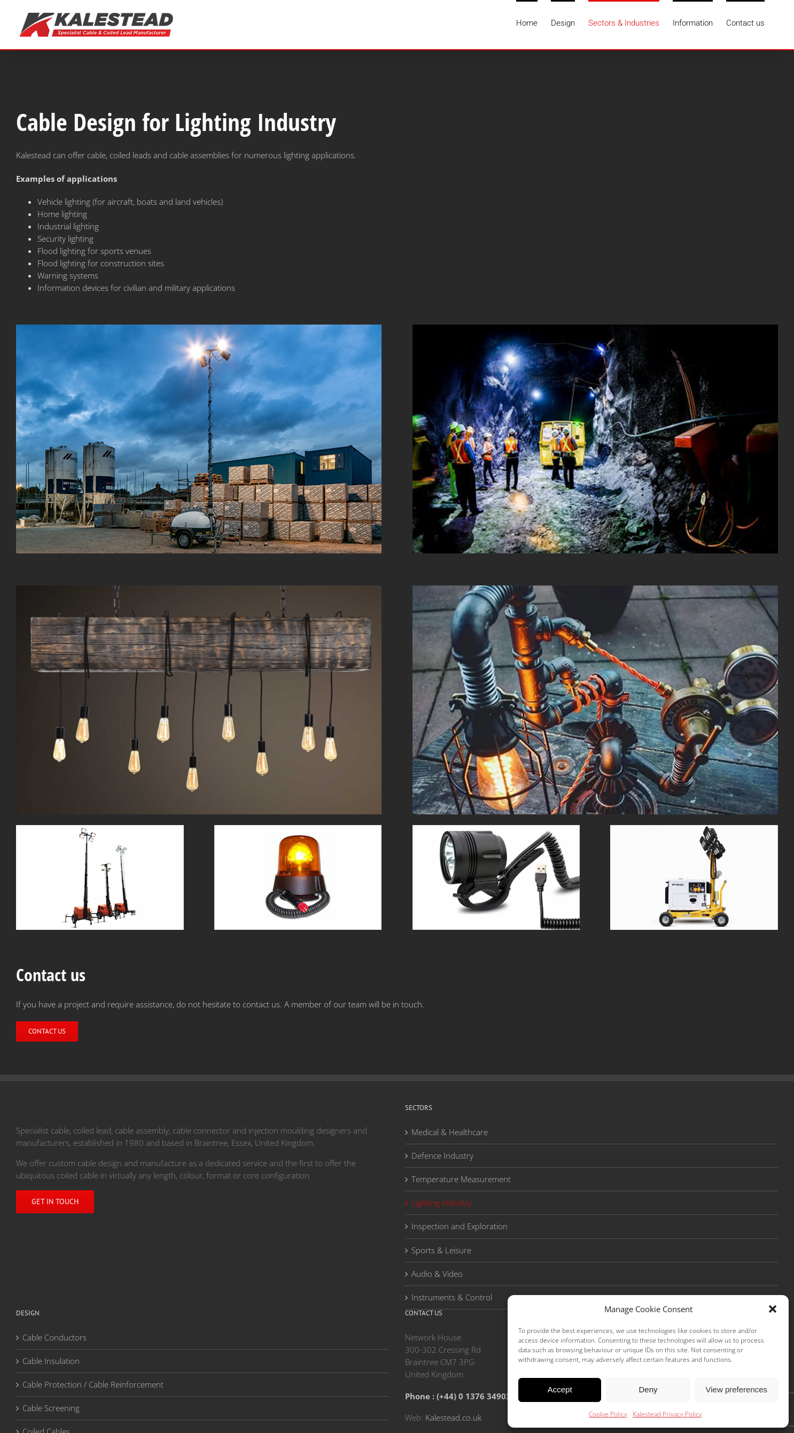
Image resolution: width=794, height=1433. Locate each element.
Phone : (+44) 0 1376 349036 (460, 1396)
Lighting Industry (441, 1202)
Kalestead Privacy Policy (667, 1414)
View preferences (737, 1389)
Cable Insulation (51, 1360)
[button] (772, 1309)
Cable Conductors (54, 1337)
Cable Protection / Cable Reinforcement (93, 1384)
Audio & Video (437, 1273)
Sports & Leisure (441, 1250)
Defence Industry (442, 1155)
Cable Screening (51, 1408)
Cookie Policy (608, 1414)
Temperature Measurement (461, 1179)
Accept (560, 1389)
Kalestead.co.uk (453, 1417)
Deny (648, 1389)
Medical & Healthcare (449, 1132)
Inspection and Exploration (459, 1226)
